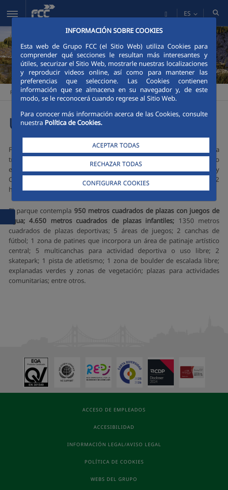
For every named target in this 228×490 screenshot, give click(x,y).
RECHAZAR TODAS (116, 164)
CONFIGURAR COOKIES (116, 183)
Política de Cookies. (73, 122)
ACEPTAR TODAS (116, 145)
